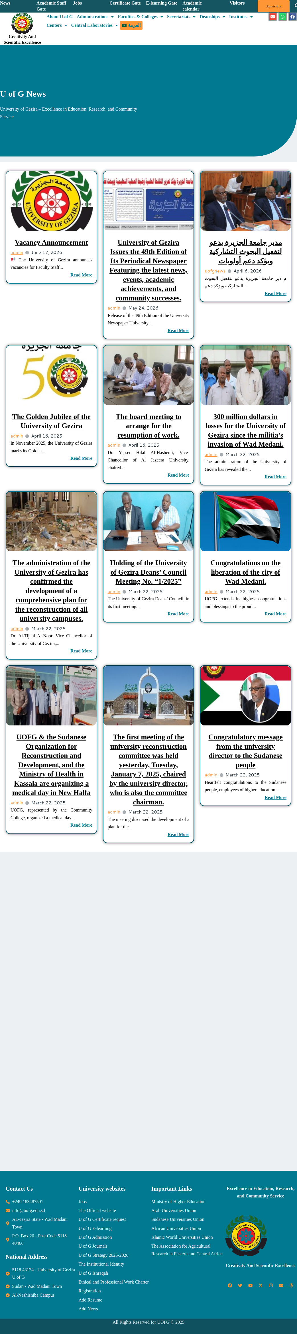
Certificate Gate (125, 3)
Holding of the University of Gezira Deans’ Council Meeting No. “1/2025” (148, 572)
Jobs (77, 3)
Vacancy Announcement (51, 242)
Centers (56, 25)
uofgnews (215, 270)
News (5, 3)
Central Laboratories (94, 25)
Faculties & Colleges (140, 16)
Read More (81, 275)
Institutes (241, 16)
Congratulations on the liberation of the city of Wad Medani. (246, 572)
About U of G (59, 16)
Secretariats (181, 16)
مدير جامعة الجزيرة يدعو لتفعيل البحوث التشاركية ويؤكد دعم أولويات (245, 252)
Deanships (212, 16)
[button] (95, 17)
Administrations (95, 16)
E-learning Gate (161, 3)
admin (17, 252)
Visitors (237, 3)
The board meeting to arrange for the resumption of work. (148, 426)
